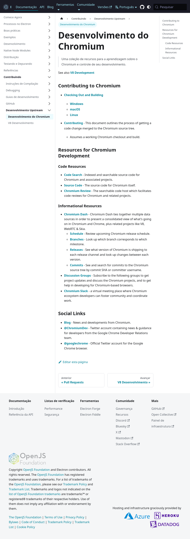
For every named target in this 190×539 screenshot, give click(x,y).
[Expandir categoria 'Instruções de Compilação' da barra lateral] (49, 84)
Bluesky (123, 426)
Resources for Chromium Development (169, 33)
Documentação (26, 7)
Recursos (122, 415)
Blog (50, 7)
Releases (76, 250)
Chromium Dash (76, 214)
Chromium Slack (76, 291)
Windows (76, 104)
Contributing (73, 123)
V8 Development (82, 73)
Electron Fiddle (90, 415)
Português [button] (124, 7)
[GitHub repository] (142, 7)
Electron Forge (90, 409)
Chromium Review (77, 191)
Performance (54, 409)
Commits (76, 265)
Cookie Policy (26, 527)
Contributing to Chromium (170, 22)
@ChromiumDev (76, 328)
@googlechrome (76, 343)
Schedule (76, 234)
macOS (75, 109)
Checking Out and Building (83, 95)
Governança (124, 409)
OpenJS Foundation (36, 470)
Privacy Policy (75, 517)
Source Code (73, 185)
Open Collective (163, 415)
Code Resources (174, 43)
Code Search (73, 175)
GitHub (157, 409)
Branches (77, 239)
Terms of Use (54, 517)
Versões (105, 7)
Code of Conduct (33, 522)
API (42, 7)
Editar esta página (73, 362)
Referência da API (21, 415)
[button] (27, 17)
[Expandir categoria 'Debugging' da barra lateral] (49, 90)
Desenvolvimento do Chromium (29, 116)
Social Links (168, 57)
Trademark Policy (75, 484)
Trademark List (19, 489)
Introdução (16, 409)
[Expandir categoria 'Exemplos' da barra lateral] (49, 37)
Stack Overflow (128, 444)
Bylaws (13, 522)
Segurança (52, 415)
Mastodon (124, 438)
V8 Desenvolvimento (21, 123)
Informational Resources (173, 50)
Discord (123, 420)
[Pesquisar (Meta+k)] (170, 7)
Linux (74, 115)
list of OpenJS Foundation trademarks (35, 494)
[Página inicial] (61, 19)
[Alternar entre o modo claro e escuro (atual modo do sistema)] (149, 7)
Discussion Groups (77, 275)
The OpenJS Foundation (25, 517)
